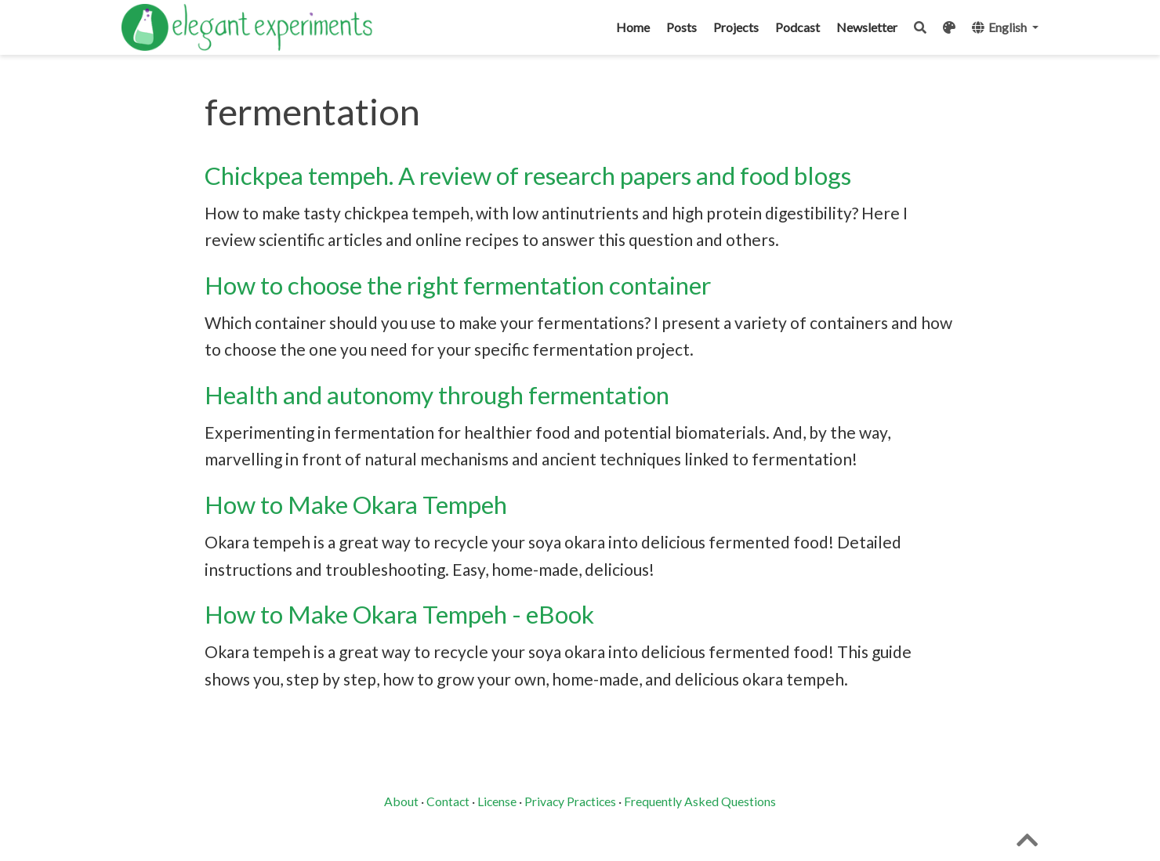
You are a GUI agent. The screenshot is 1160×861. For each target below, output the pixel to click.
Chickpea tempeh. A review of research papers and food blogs (528, 175)
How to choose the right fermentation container (458, 285)
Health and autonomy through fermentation (437, 395)
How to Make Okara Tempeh (356, 504)
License (497, 801)
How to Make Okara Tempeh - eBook (399, 614)
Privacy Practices (570, 801)
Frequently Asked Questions (700, 801)
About (401, 801)
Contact (447, 801)
